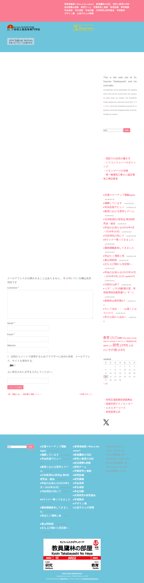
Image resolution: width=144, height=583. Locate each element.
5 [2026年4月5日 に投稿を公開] (134, 366)
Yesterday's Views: (116, 458)
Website (11, 345)
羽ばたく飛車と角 (114, 255)
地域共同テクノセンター (119, 403)
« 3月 (105, 383)
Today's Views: (113, 450)
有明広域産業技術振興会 (119, 399)
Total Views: (112, 466)
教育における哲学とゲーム (119, 211)
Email (11, 334)
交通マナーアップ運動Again (120, 194)
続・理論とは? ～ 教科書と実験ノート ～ (24, 394)
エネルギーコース (116, 407)
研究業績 (125, 7)
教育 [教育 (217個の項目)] (110, 337)
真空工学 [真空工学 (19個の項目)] (122, 341)
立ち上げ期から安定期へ (118, 264)
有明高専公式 (113, 411)
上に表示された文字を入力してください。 (30, 371)
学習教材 (121, 10)
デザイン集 (69, 13)
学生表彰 (79, 10)
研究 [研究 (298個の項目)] (120, 345)
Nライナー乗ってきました (119, 239)
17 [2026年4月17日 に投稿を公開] (125, 373)
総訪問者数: (112, 470)
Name (11, 323)
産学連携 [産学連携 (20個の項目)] (114, 341)
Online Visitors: (114, 446)
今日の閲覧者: (114, 454)
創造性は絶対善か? (115, 300)
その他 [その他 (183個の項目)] (116, 350)
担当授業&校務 (71, 7)
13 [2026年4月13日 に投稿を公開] (106, 373)
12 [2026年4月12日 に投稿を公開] (134, 370)
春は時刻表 (111, 260)
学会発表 (68, 10)
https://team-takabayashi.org (72, 573)
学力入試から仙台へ (116, 317)
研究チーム (86, 7)
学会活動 (90, 10)
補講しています (113, 203)
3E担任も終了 (112, 284)
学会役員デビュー (114, 207)
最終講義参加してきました (119, 247)
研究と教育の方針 (121, 4)
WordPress (64, 579)
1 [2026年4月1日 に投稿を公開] (115, 366)
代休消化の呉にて (114, 235)
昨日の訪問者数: (115, 462)
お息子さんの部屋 (85, 13)
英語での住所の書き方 (118, 158)
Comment (13, 287)
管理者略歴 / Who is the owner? (79, 4)
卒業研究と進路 (100, 7)
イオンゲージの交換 (117, 170)
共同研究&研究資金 (105, 10)
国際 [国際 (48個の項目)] (122, 338)
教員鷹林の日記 (103, 4)
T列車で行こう (86, 394)
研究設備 (114, 7)
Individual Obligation (90, 579)
